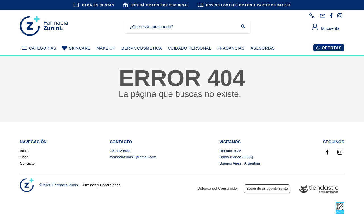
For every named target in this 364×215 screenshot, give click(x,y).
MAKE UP (105, 48)
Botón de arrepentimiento (267, 188)
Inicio (24, 151)
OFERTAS (332, 48)
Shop (24, 157)
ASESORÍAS (263, 48)
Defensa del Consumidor (217, 188)
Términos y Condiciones (100, 185)
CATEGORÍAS (42, 48)
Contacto (27, 163)
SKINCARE (80, 48)
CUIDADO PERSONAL (189, 48)
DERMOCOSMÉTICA (141, 48)
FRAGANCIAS (231, 48)
